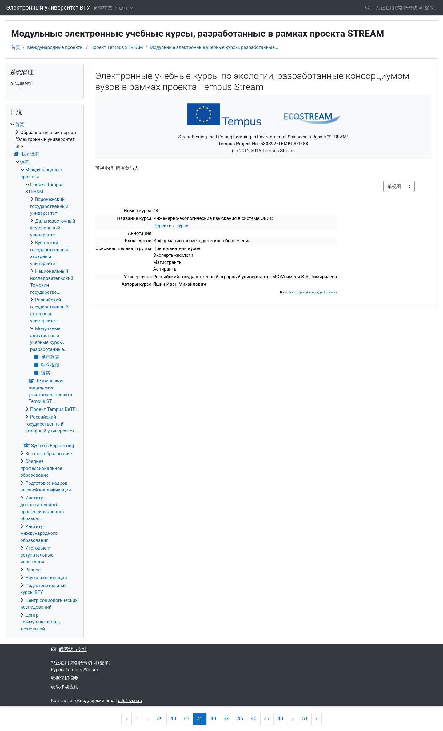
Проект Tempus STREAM (116, 47)
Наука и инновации (46, 577)
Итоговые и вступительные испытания (37, 555)
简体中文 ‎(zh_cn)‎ (111, 7)
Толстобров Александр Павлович (313, 292)
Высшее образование (48, 453)
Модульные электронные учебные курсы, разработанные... (214, 47)
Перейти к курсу (170, 225)
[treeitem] (44, 84)
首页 (15, 47)
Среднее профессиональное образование (41, 468)
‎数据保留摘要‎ (64, 678)
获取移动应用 (64, 686)
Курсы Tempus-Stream (74, 670)
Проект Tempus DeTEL (54, 409)
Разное (33, 570)
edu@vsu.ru (130, 700)
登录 (429, 7)
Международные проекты (55, 47)
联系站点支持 (69, 649)
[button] (367, 7)
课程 (25, 162)
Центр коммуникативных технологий (40, 622)
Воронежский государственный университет (49, 206)
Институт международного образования (39, 533)
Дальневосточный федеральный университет (52, 228)
